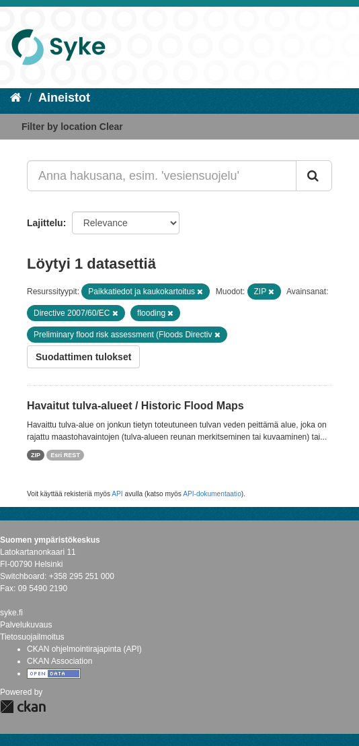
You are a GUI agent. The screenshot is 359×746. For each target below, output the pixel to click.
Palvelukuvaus (26, 625)
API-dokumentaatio (212, 494)
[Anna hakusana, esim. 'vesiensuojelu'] (161, 175)
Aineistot (64, 97)
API (117, 494)
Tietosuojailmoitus (32, 637)
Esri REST (65, 455)
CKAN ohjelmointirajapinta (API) (84, 649)
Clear (111, 126)
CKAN (23, 707)
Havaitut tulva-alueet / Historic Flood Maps (135, 405)
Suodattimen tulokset (83, 356)
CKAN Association (59, 661)
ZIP (35, 455)
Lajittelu (45, 222)
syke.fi (11, 612)
